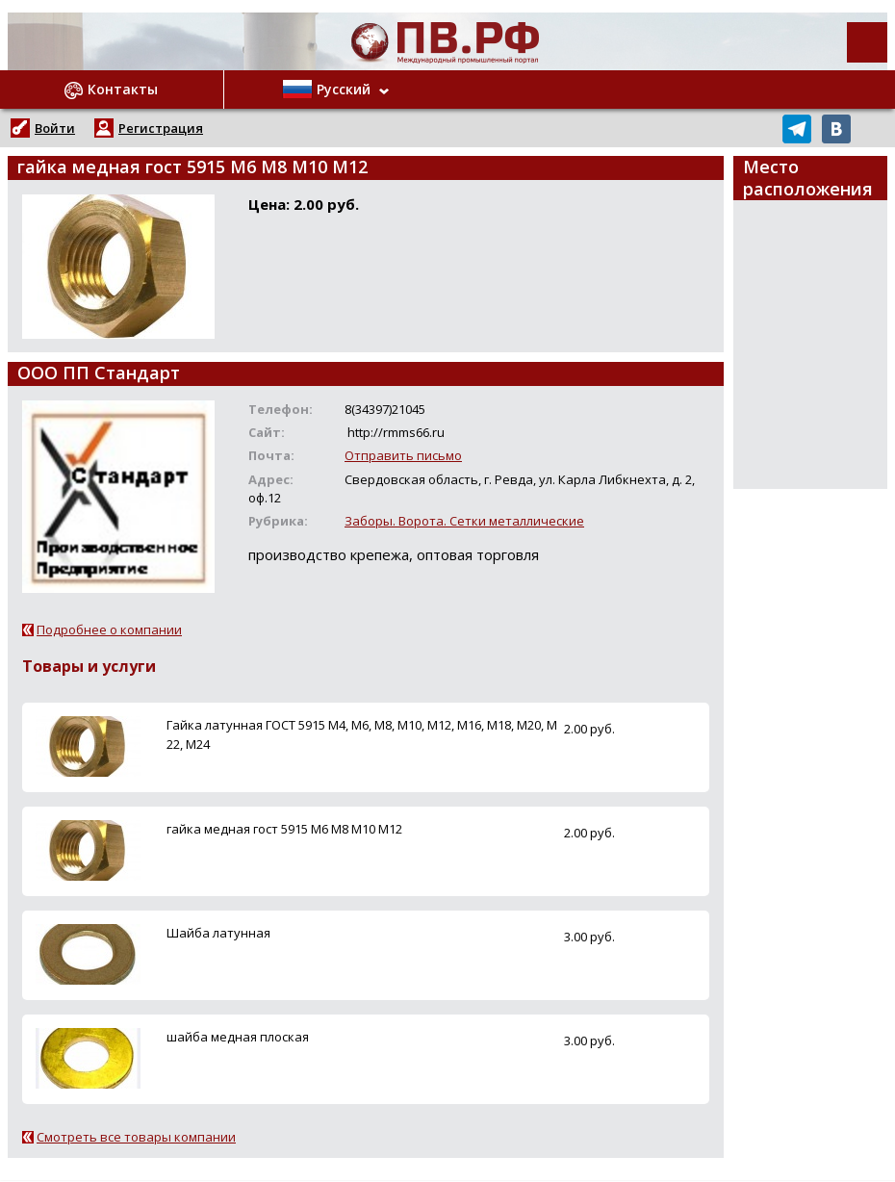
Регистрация (160, 128)
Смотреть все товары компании (136, 1136)
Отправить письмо (403, 455)
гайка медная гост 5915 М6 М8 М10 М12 (284, 828)
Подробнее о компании (109, 629)
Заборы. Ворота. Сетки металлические (464, 520)
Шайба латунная (218, 932)
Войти (55, 128)
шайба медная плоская (237, 1036)
